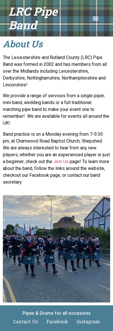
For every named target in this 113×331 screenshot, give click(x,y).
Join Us (60, 161)
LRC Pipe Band (33, 18)
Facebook (57, 321)
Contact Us (25, 321)
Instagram (88, 321)
